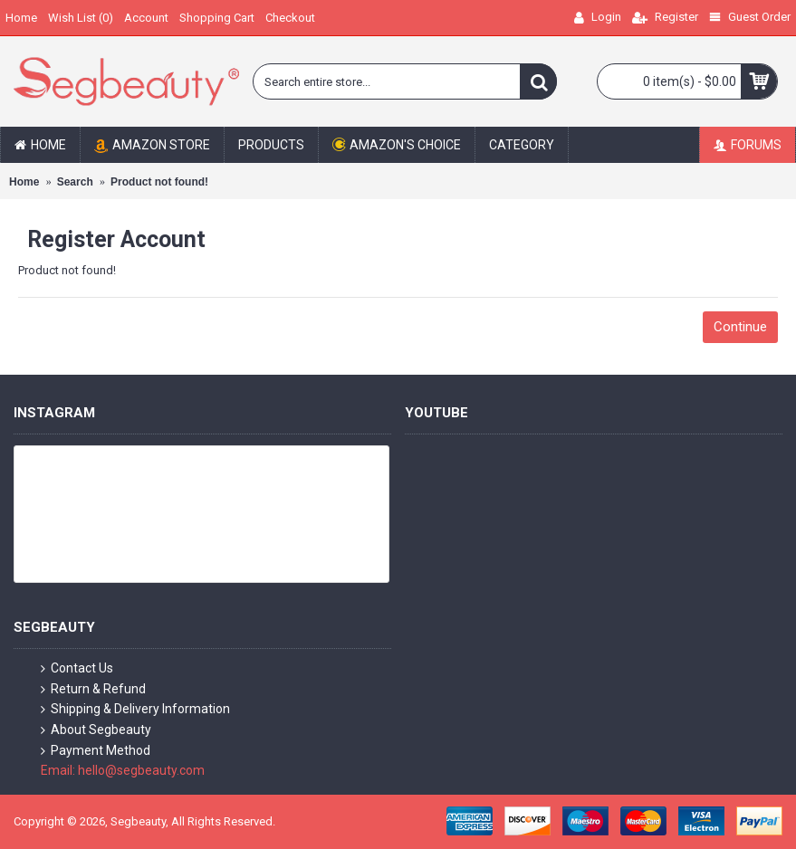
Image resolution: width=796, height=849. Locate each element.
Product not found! (159, 182)
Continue (740, 327)
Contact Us (77, 668)
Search (75, 182)
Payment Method (95, 750)
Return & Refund (93, 689)
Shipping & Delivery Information (135, 709)
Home (24, 182)
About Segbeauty (96, 730)
